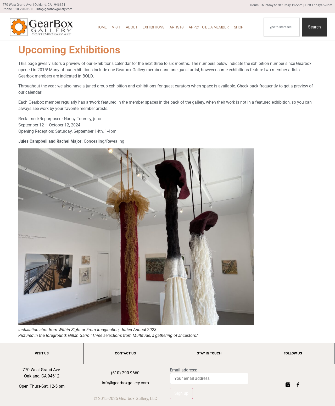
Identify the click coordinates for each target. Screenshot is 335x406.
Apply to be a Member (209, 26)
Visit (116, 26)
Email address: (183, 370)
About (131, 26)
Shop (238, 26)
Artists (176, 26)
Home (102, 26)
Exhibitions (153, 26)
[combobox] (282, 25)
